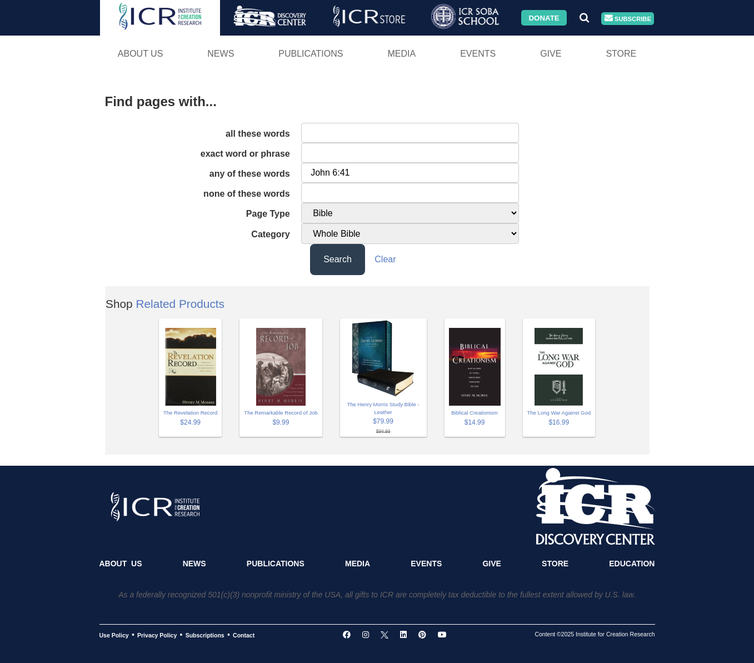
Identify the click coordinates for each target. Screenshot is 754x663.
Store (621, 53)
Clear (385, 259)
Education (632, 563)
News (220, 53)
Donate (543, 17)
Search (337, 259)
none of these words (246, 193)
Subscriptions (205, 635)
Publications (310, 53)
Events (478, 53)
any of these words (249, 173)
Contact (243, 635)
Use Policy (114, 635)
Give (550, 53)
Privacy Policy (157, 635)
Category (270, 234)
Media (401, 53)
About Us (140, 53)
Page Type (268, 213)
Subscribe (628, 18)
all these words (258, 133)
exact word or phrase (245, 153)
